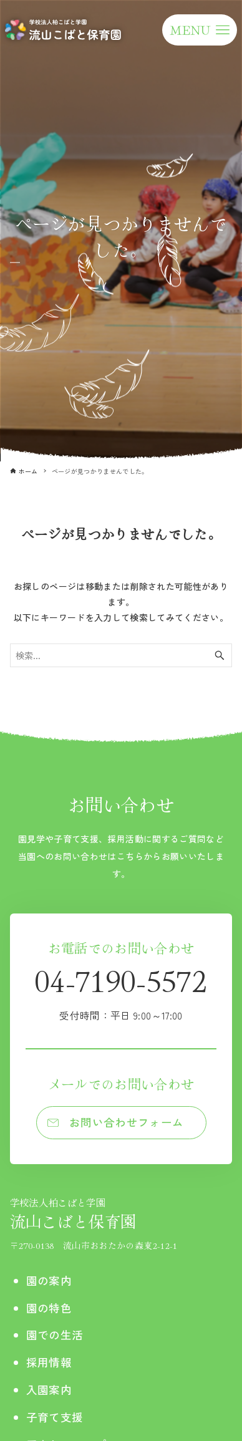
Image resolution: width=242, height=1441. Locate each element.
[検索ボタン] (219, 655)
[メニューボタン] (199, 30)
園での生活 (55, 1334)
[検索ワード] (121, 655)
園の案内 (49, 1280)
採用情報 (49, 1362)
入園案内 (49, 1389)
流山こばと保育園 (94, 1213)
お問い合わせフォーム (126, 1122)
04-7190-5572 (121, 990)
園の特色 (49, 1308)
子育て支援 (55, 1417)
